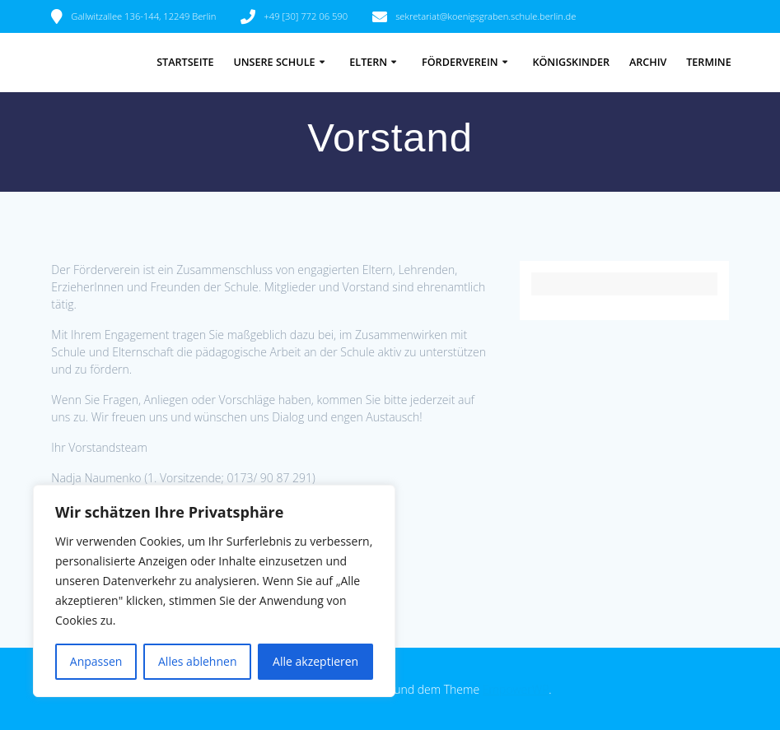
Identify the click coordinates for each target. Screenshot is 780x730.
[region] (214, 591)
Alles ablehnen (197, 661)
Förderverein (460, 62)
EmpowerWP (516, 689)
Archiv (648, 62)
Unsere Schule (274, 62)
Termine (708, 62)
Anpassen (96, 661)
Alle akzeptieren (315, 661)
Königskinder (571, 62)
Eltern (368, 62)
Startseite (184, 62)
